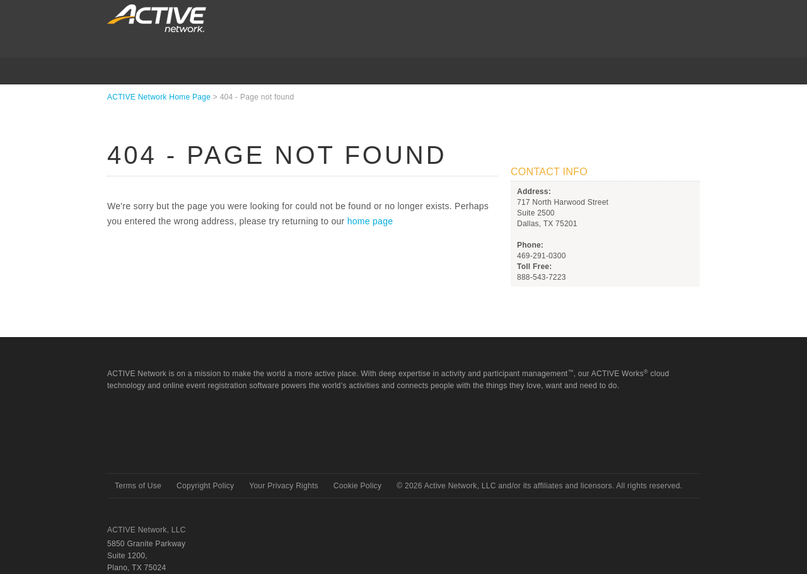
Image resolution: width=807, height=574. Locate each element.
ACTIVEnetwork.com (156, 18)
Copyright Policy (205, 485)
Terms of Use (138, 485)
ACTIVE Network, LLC (146, 529)
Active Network (152, 451)
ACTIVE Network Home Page (159, 97)
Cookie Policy (357, 485)
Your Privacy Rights (283, 485)
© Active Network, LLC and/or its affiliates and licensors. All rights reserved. (539, 485)
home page (370, 221)
